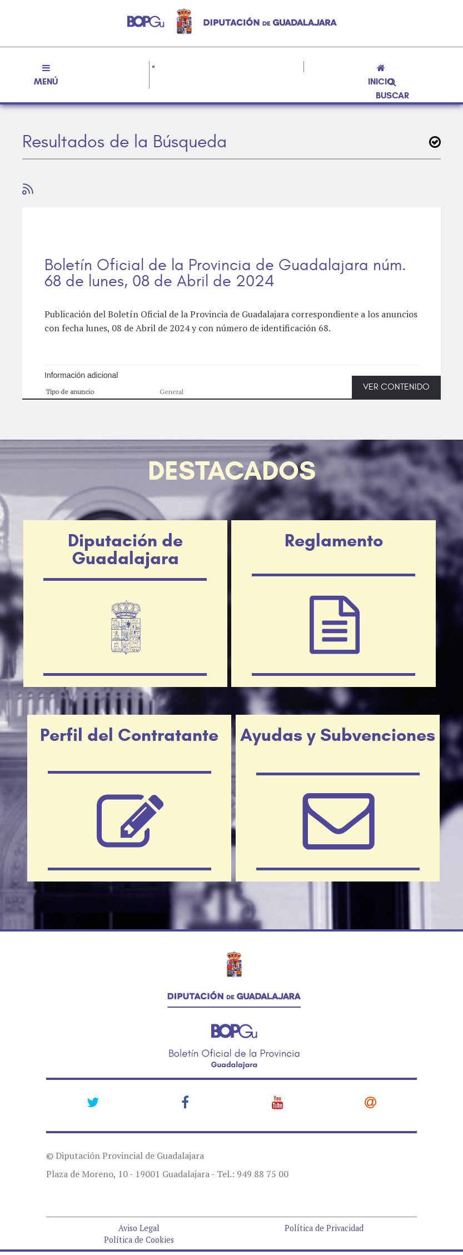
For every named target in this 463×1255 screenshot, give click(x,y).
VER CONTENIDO (396, 387)
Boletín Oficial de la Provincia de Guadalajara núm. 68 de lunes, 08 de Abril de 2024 (225, 273)
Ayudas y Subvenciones (337, 735)
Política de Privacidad (324, 1228)
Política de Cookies (139, 1239)
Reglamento (334, 540)
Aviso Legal (139, 1228)
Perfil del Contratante (129, 735)
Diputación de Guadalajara (125, 549)
